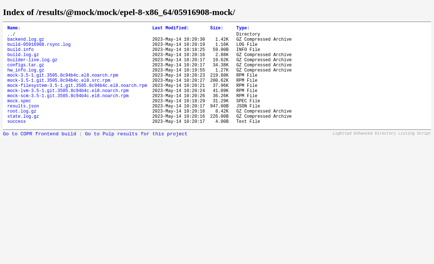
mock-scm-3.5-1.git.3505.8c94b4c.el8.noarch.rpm (68, 111)
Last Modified (170, 29)
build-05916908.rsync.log (39, 48)
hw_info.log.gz (25, 80)
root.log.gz (21, 129)
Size (216, 29)
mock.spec (19, 117)
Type (242, 29)
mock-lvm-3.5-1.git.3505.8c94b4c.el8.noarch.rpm (68, 105)
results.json (23, 123)
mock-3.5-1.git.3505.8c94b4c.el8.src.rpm (58, 92)
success (16, 142)
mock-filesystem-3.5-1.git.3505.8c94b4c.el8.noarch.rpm (77, 98)
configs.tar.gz (25, 73)
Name (14, 29)
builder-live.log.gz (32, 67)
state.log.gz (23, 136)
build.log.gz (23, 61)
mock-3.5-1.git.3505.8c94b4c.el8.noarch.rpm (62, 86)
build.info (20, 55)
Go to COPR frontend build (39, 155)
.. (9, 36)
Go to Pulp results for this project (136, 155)
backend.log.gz (25, 42)
